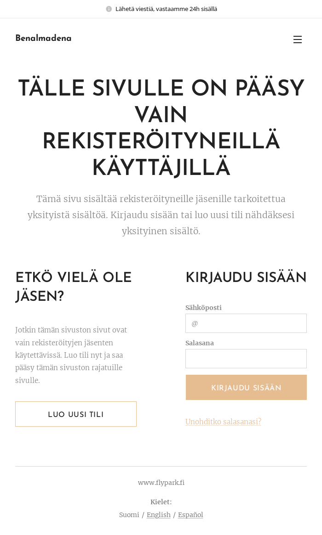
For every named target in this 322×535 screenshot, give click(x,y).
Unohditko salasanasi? (223, 421)
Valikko (297, 39)
